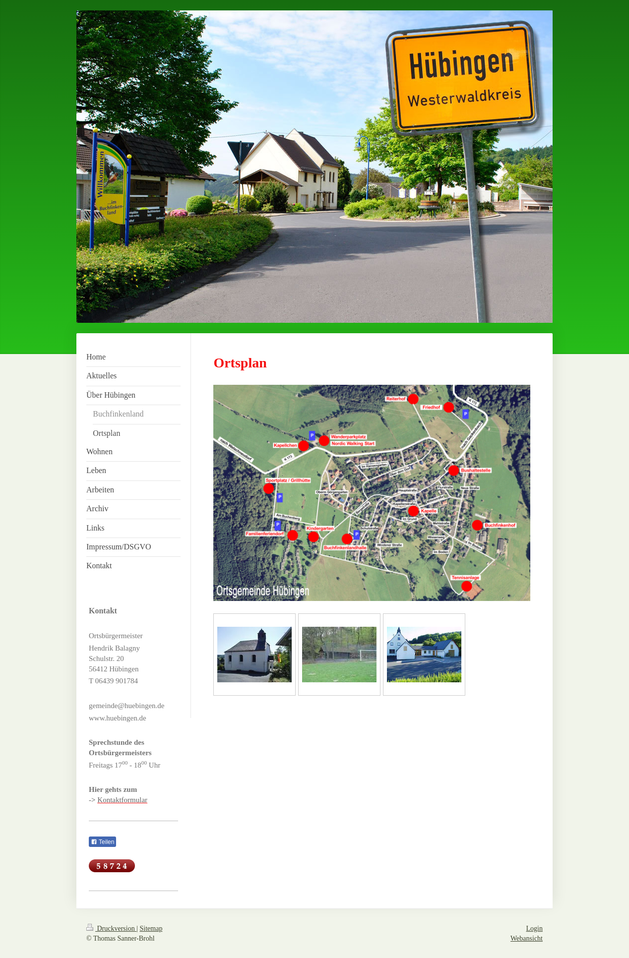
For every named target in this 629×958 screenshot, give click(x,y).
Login (534, 928)
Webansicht (526, 938)
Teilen (102, 841)
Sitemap (151, 928)
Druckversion (111, 928)
